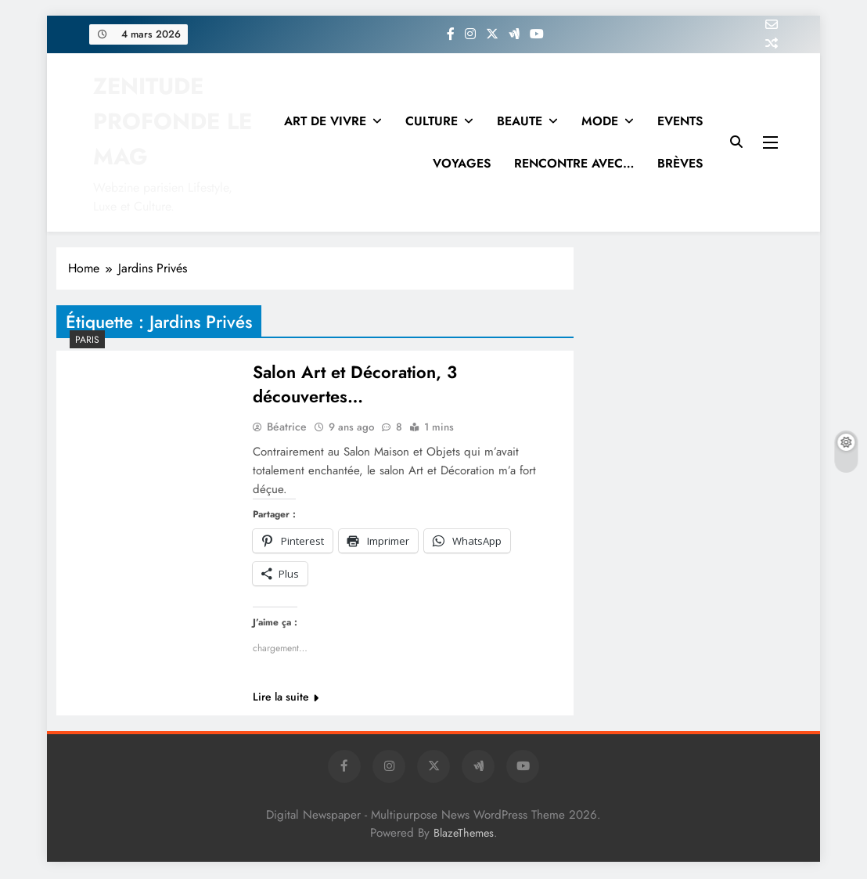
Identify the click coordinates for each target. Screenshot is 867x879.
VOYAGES (462, 163)
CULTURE (431, 121)
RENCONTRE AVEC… (574, 163)
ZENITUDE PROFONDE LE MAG (172, 121)
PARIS (87, 340)
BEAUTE (519, 121)
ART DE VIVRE (325, 121)
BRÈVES (680, 163)
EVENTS (680, 121)
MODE (599, 121)
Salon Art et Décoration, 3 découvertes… (355, 385)
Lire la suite (285, 698)
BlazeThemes (464, 834)
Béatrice (287, 428)
